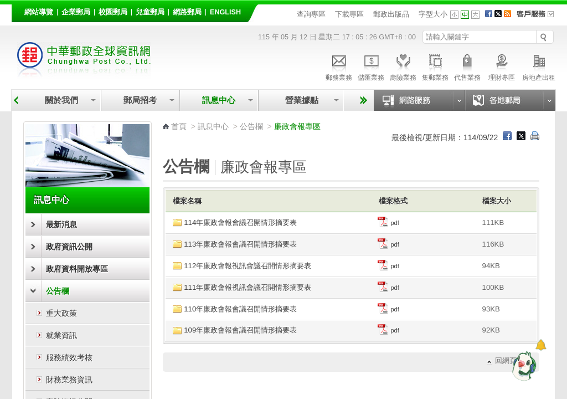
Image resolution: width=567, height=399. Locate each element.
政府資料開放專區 (77, 268)
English (225, 12)
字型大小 (433, 14)
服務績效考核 (69, 357)
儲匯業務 (371, 65)
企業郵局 (75, 12)
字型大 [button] (475, 15)
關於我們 (61, 100)
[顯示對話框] (541, 345)
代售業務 (467, 65)
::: (18, 10)
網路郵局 (187, 12)
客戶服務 (539, 17)
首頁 (179, 126)
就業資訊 (61, 335)
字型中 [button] (465, 15)
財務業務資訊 (69, 379)
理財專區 (501, 65)
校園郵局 (113, 12)
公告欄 (57, 291)
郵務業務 (339, 65)
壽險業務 (403, 65)
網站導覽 (38, 12)
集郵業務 (435, 65)
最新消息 (61, 224)
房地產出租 (538, 65)
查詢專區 (311, 14)
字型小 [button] (454, 15)
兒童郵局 (150, 12)
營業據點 (301, 100)
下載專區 (349, 14)
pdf (388, 222)
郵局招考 (140, 100)
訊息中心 (218, 100)
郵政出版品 (391, 14)
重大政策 (61, 313)
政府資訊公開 (69, 246)
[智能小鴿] (523, 365)
